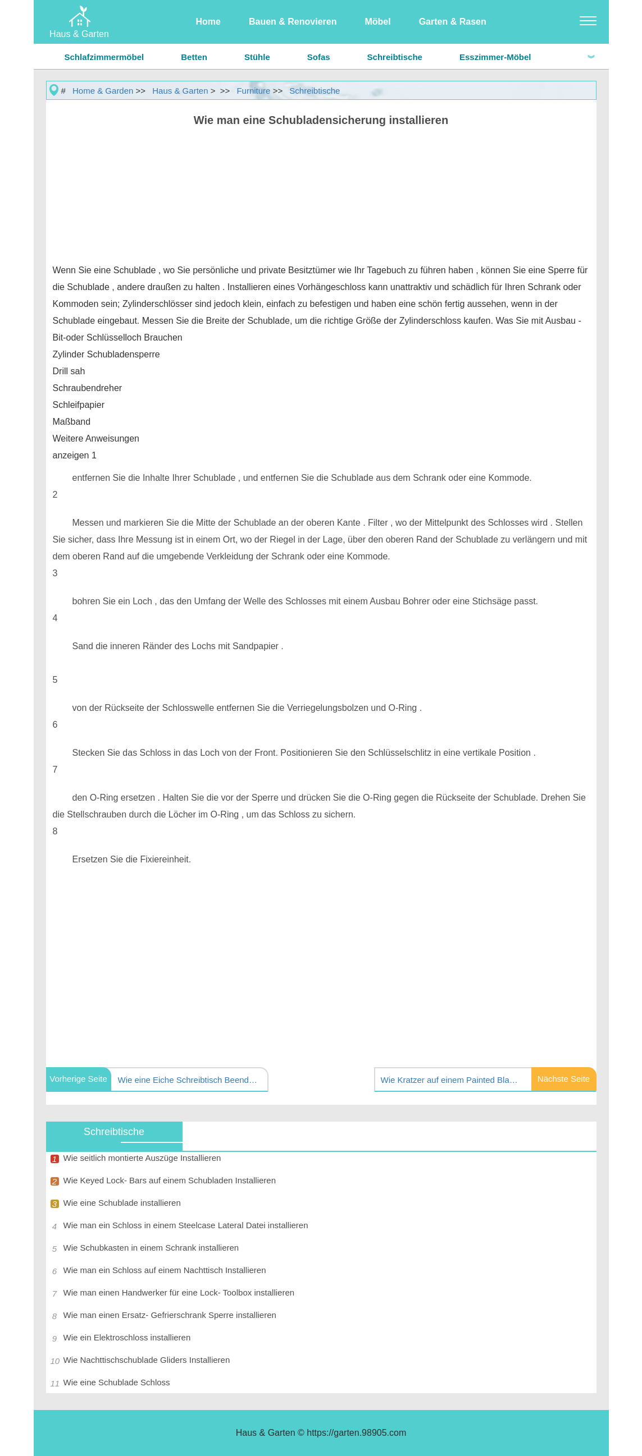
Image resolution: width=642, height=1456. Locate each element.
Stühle (257, 57)
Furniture (253, 90)
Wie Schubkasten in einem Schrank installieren (151, 1247)
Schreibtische (394, 57)
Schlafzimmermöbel (104, 57)
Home (208, 21)
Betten (194, 57)
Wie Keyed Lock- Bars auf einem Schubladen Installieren (169, 1180)
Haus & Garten (180, 90)
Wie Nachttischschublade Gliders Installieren (146, 1360)
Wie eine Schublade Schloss (116, 1382)
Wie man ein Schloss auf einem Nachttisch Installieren (164, 1270)
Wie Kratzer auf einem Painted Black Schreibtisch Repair (451, 1080)
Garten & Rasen (452, 21)
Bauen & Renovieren (292, 21)
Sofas (318, 57)
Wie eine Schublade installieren (122, 1202)
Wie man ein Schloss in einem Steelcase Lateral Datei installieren (185, 1225)
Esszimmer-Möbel (495, 57)
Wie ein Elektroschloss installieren (127, 1337)
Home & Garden (102, 90)
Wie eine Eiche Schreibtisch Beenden (188, 1080)
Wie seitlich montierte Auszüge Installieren (142, 1158)
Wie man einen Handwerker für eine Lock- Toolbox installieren (179, 1292)
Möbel (377, 21)
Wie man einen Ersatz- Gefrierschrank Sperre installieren (169, 1315)
